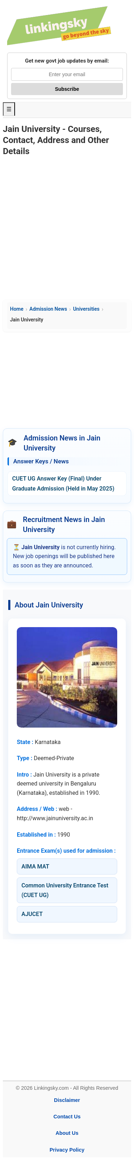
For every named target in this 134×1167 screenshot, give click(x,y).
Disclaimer (67, 1100)
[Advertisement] (67, 229)
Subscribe (67, 89)
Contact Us (67, 1116)
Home (17, 309)
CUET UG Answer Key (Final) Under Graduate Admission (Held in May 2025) (63, 483)
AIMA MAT (35, 866)
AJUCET (32, 914)
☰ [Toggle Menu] (8, 109)
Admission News (48, 309)
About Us (67, 1133)
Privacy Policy (67, 1150)
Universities (86, 309)
